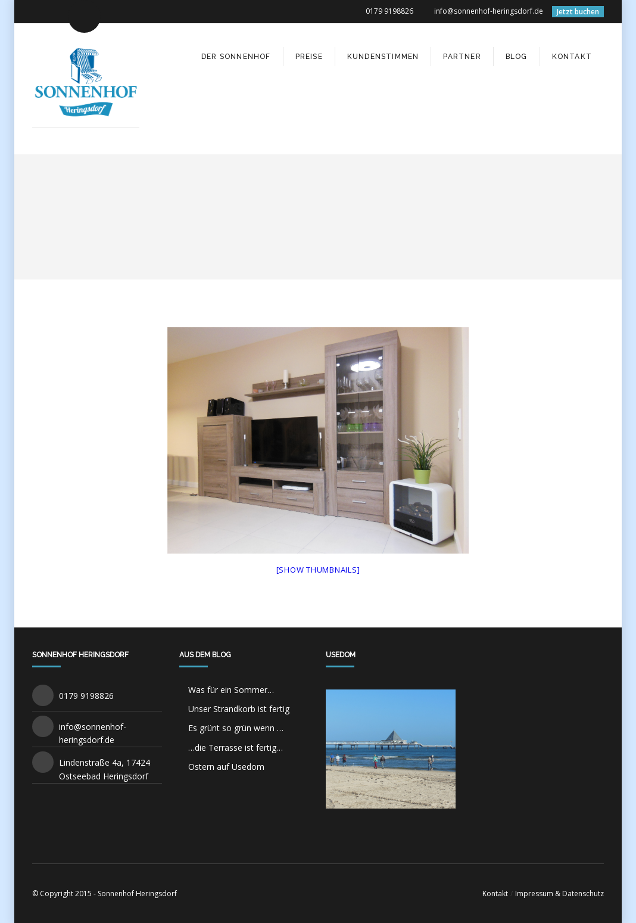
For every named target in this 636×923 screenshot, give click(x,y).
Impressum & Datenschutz (559, 893)
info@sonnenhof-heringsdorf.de (488, 11)
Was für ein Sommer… (231, 689)
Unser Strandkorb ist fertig (238, 708)
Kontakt (495, 893)
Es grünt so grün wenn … (235, 728)
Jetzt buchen (578, 12)
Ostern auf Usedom (226, 766)
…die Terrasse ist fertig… (235, 747)
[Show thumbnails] (318, 569)
